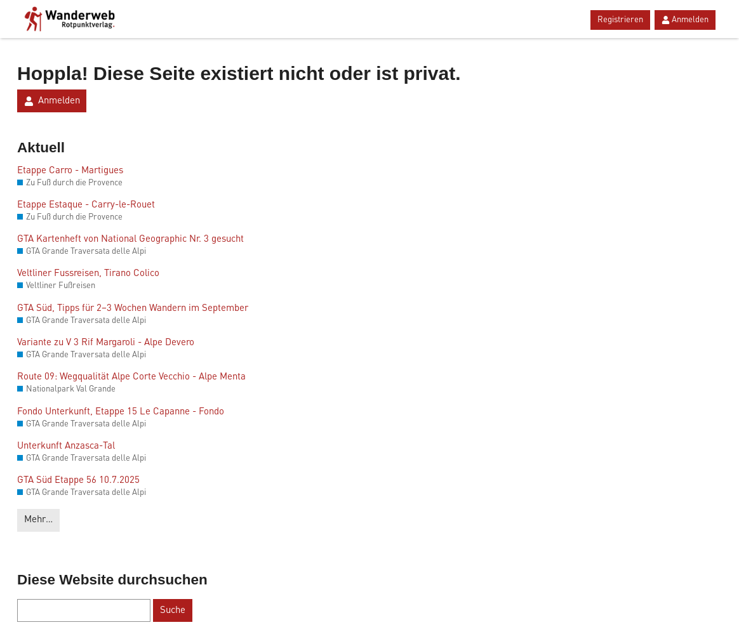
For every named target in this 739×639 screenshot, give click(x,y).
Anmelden (685, 20)
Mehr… (38, 520)
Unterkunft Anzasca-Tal (66, 446)
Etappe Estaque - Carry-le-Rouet (86, 205)
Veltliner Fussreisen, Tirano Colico (88, 274)
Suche (172, 611)
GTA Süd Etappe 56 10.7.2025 (78, 480)
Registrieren (620, 20)
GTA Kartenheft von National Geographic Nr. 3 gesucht (130, 239)
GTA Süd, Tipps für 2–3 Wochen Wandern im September (132, 308)
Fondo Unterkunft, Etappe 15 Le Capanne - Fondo (120, 412)
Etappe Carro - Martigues (70, 171)
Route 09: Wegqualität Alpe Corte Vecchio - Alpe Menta (131, 377)
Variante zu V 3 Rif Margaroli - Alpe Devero (105, 343)
